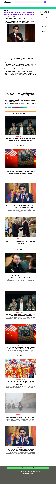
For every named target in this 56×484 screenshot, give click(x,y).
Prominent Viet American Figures (29, 7)
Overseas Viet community (18, 7)
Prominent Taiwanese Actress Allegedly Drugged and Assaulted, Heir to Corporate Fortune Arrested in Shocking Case (45, 13)
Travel (36, 7)
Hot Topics (7, 7)
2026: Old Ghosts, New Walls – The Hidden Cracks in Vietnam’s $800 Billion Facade (45, 30)
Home (5, 10)
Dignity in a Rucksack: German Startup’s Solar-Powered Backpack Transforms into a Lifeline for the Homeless (45, 19)
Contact (31, 473)
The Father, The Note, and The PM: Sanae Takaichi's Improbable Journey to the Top (45, 25)
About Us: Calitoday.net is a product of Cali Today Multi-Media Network (27, 471)
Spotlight (12, 7)
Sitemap (24, 473)
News (7, 10)
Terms (28, 473)
